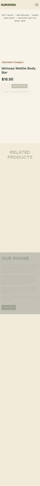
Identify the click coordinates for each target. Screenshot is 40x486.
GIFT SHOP (7, 15)
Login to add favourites (16, 92)
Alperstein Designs (12, 62)
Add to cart (19, 86)
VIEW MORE (9, 307)
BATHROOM (23, 15)
